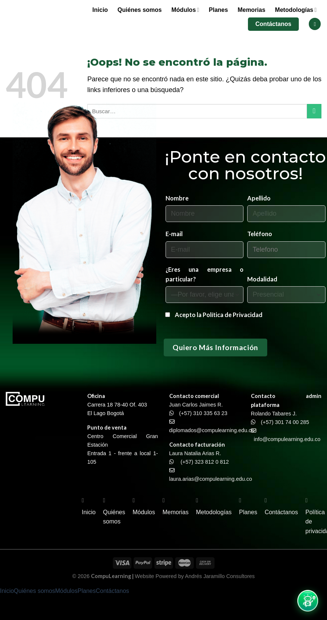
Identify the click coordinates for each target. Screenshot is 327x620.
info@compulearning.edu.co (287, 439)
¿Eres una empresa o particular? (204, 274)
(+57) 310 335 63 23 (203, 413)
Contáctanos (273, 24)
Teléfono (259, 233)
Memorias (251, 10)
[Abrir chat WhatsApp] (307, 600)
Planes (218, 10)
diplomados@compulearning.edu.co (212, 430)
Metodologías (296, 9)
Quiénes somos (140, 10)
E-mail (174, 233)
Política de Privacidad (232, 314)
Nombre (177, 198)
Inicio (100, 10)
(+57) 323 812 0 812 (205, 462)
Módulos (185, 9)
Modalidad (262, 279)
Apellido (259, 198)
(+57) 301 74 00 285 (285, 422)
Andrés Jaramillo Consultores (220, 576)
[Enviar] (314, 111)
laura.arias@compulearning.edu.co (210, 479)
